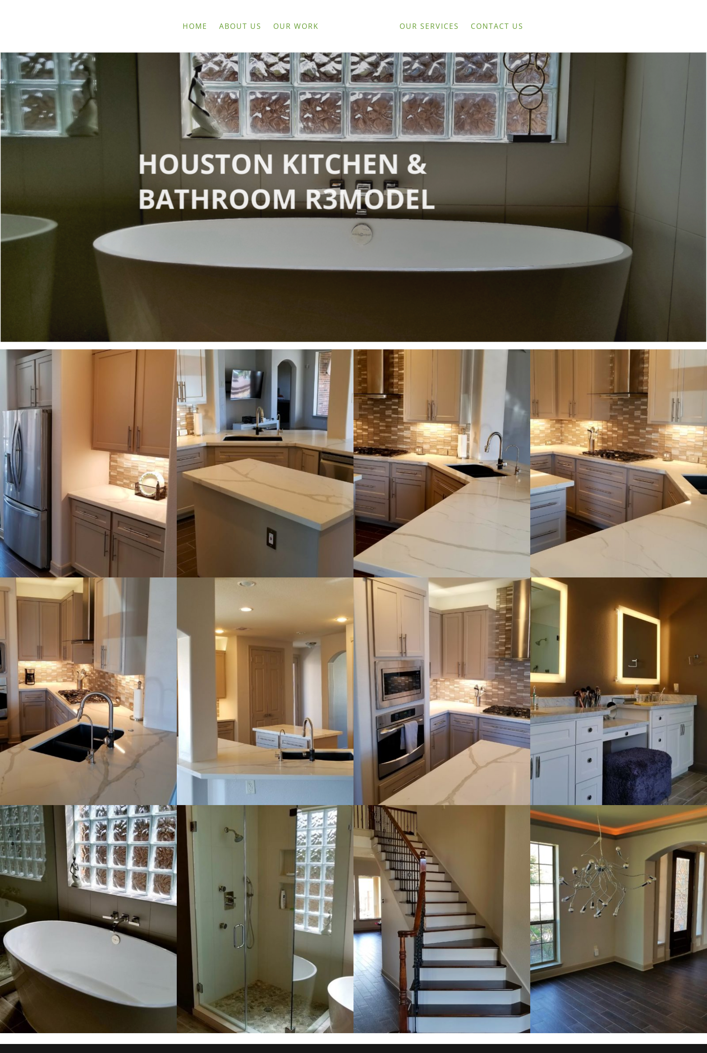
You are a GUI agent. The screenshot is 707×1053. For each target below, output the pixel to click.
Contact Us (497, 27)
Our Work (296, 27)
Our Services (429, 27)
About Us (240, 27)
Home (195, 27)
